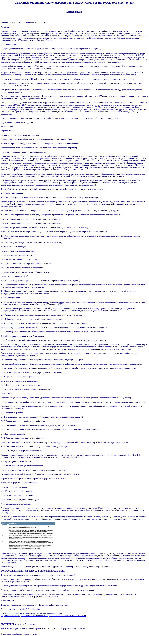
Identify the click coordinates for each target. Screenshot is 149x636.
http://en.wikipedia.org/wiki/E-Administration (21, 609)
